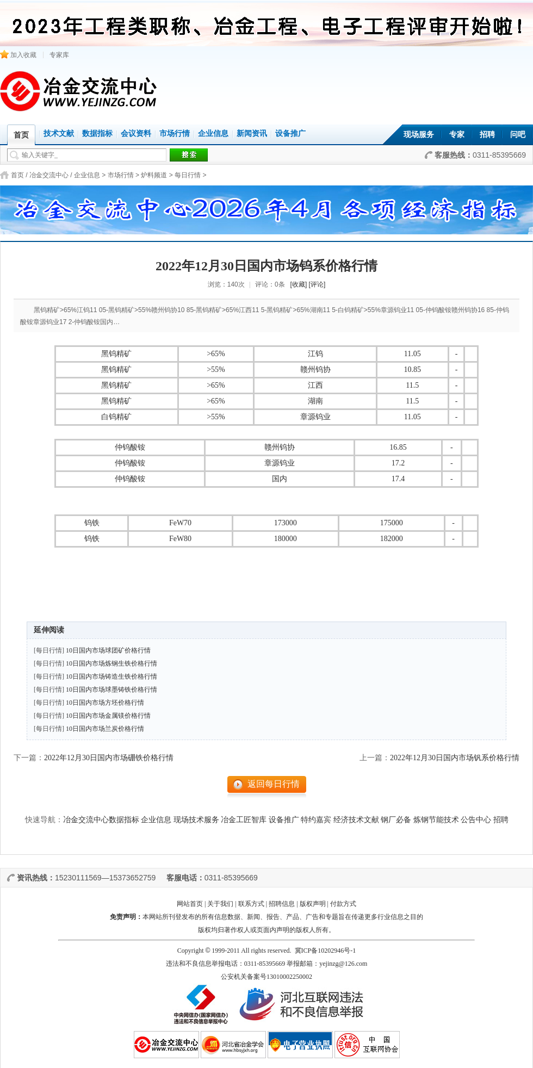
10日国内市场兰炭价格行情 (105, 728)
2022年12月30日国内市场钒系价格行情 (454, 758)
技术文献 (59, 133)
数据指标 (97, 133)
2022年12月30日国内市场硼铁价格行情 (108, 758)
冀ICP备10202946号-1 (325, 950)
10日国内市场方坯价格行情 (105, 702)
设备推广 (290, 133)
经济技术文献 (356, 820)
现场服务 (419, 135)
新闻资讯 (252, 133)
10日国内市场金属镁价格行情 (108, 715)
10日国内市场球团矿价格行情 (108, 650)
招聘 (487, 135)
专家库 (59, 55)
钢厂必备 (396, 820)
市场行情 (174, 133)
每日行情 (188, 175)
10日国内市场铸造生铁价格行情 (111, 676)
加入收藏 (18, 55)
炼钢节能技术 (436, 820)
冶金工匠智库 (243, 820)
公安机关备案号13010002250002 (266, 976)
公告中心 (476, 820)
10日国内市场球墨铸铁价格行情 (111, 689)
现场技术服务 (196, 820)
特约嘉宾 (316, 820)
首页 (17, 175)
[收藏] (298, 284)
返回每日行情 (273, 783)
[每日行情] (49, 650)
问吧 (517, 135)
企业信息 (213, 133)
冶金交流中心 (49, 175)
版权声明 (313, 904)
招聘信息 (282, 904)
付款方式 (343, 904)
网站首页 (190, 904)
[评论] (317, 284)
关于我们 (220, 904)
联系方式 (251, 904)
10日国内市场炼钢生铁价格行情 (111, 663)
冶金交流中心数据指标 (101, 820)
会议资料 (136, 133)
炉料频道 (154, 175)
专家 (456, 135)
